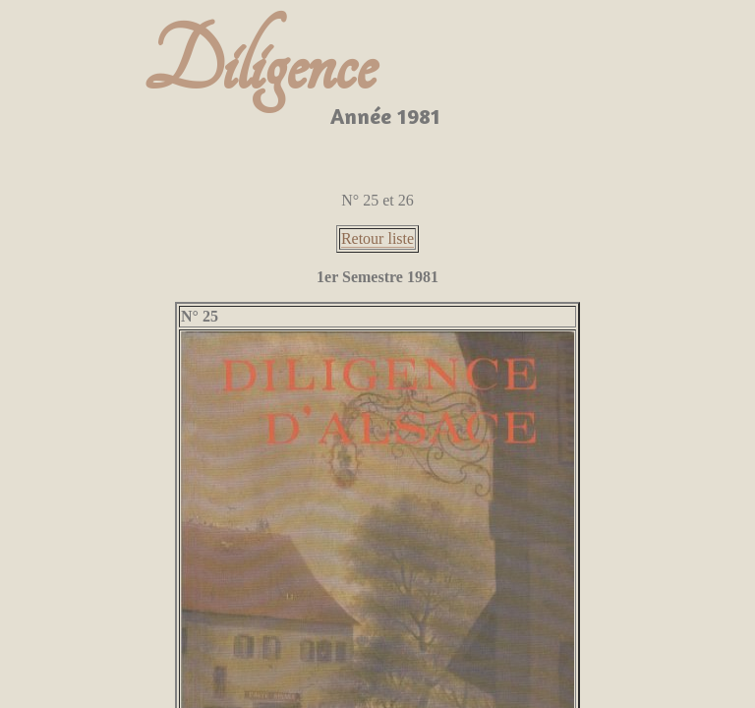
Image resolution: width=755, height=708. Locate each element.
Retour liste (377, 238)
